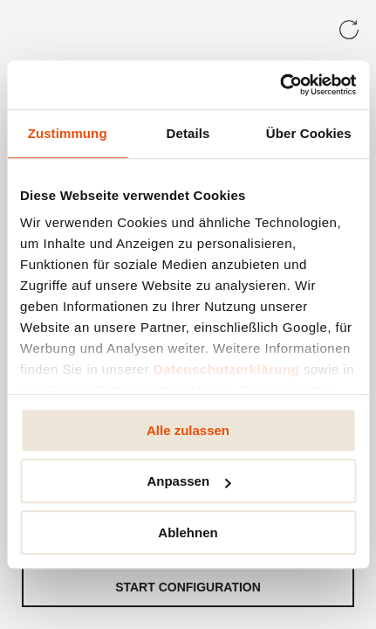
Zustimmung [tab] (67, 133)
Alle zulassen (188, 430)
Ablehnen (187, 532)
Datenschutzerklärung (227, 369)
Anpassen (188, 480)
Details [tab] (188, 133)
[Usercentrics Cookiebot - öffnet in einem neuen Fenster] (279, 84)
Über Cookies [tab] (309, 133)
